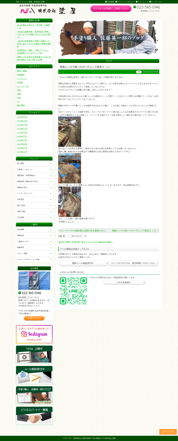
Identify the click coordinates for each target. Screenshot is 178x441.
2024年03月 (22, 152)
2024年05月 (22, 148)
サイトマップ (143, 2)
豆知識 (20, 82)
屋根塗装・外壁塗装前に (26, 175)
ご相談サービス (23, 241)
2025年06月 (22, 125)
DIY (18, 101)
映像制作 (20, 247)
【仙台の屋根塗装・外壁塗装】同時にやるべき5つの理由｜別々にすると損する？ (34, 34)
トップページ (156, 2)
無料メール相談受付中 (83, 263)
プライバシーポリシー (125, 2)
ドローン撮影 (22, 253)
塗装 (19, 90)
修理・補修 (22, 71)
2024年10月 (22, 140)
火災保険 (20, 217)
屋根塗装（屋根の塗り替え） (28, 181)
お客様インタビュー (25, 169)
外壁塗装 (20, 199)
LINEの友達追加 (123, 282)
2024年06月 (22, 144)
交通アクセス (34, 318)
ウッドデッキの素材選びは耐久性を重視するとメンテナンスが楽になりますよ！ (84, 230)
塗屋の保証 (21, 211)
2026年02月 (22, 117)
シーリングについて (25, 193)
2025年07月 (22, 121)
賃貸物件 (21, 74)
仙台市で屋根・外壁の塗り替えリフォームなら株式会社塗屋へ (85, 242)
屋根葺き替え (22, 187)
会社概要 (110, 2)
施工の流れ (21, 205)
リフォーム (22, 78)
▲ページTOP (168, 432)
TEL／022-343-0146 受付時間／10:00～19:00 (133, 263)
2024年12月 (22, 136)
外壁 (19, 98)
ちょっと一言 (23, 86)
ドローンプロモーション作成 (28, 259)
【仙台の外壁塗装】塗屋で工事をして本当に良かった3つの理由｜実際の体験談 (34, 44)
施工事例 (21, 105)
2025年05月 (22, 128)
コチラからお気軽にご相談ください (111, 8)
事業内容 (20, 235)
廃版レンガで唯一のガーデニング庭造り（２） (135, 230)
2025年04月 (22, 132)
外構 (19, 94)
